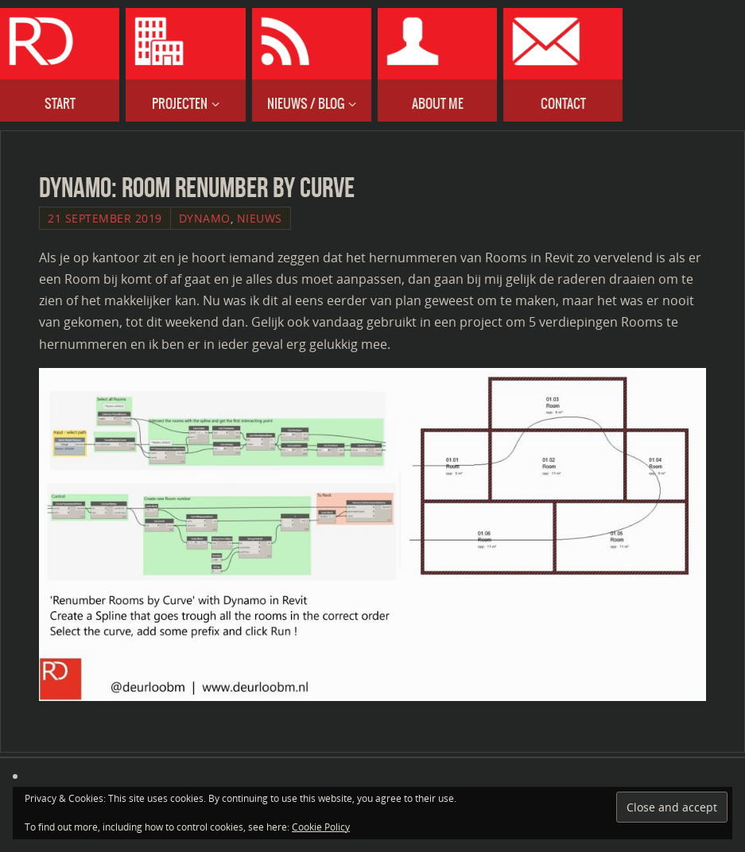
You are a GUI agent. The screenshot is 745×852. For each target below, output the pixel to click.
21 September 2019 (105, 218)
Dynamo (205, 218)
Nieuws (259, 218)
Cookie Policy (321, 827)
